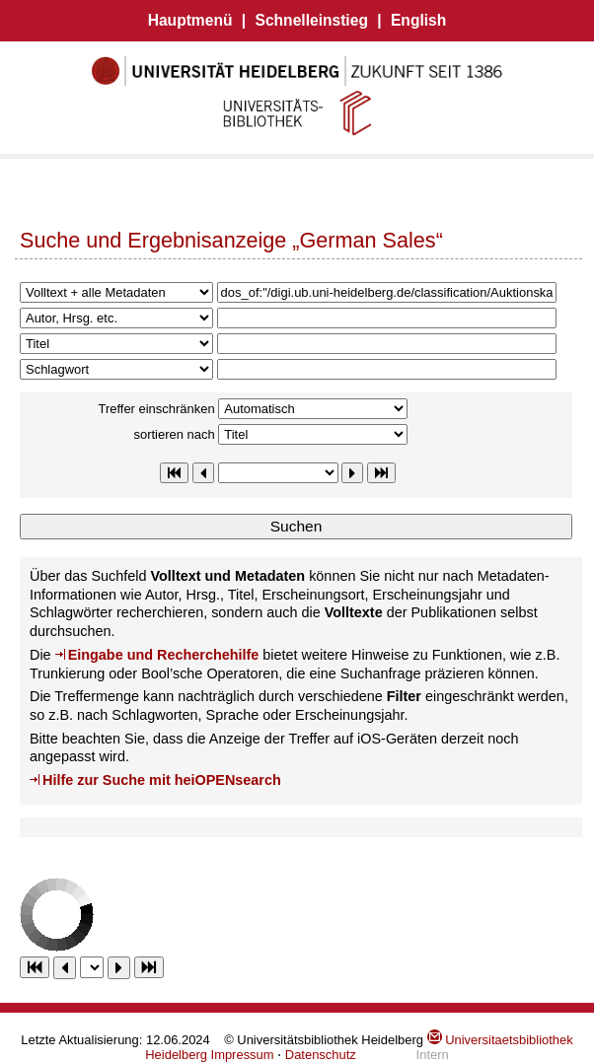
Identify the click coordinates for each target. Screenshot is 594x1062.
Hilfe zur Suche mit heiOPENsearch (161, 780)
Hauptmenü (190, 20)
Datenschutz (320, 1054)
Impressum (242, 1054)
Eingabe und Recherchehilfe (164, 655)
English (418, 20)
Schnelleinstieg (312, 20)
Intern (432, 1054)
